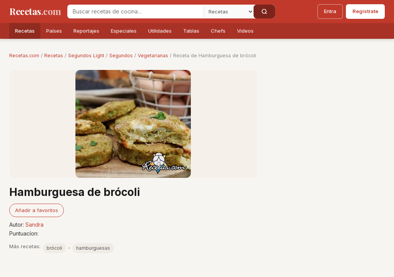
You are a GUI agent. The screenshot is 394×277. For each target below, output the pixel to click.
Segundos (121, 55)
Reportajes (86, 31)
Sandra (34, 224)
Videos (245, 31)
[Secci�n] (229, 11)
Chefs (218, 31)
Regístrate (365, 11)
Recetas (25, 31)
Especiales (124, 31)
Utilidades (160, 31)
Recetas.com (24, 55)
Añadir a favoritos (36, 210)
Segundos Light (86, 55)
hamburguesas (93, 248)
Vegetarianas (153, 55)
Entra (330, 11)
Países (54, 31)
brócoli (54, 248)
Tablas (191, 31)
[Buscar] (264, 11)
